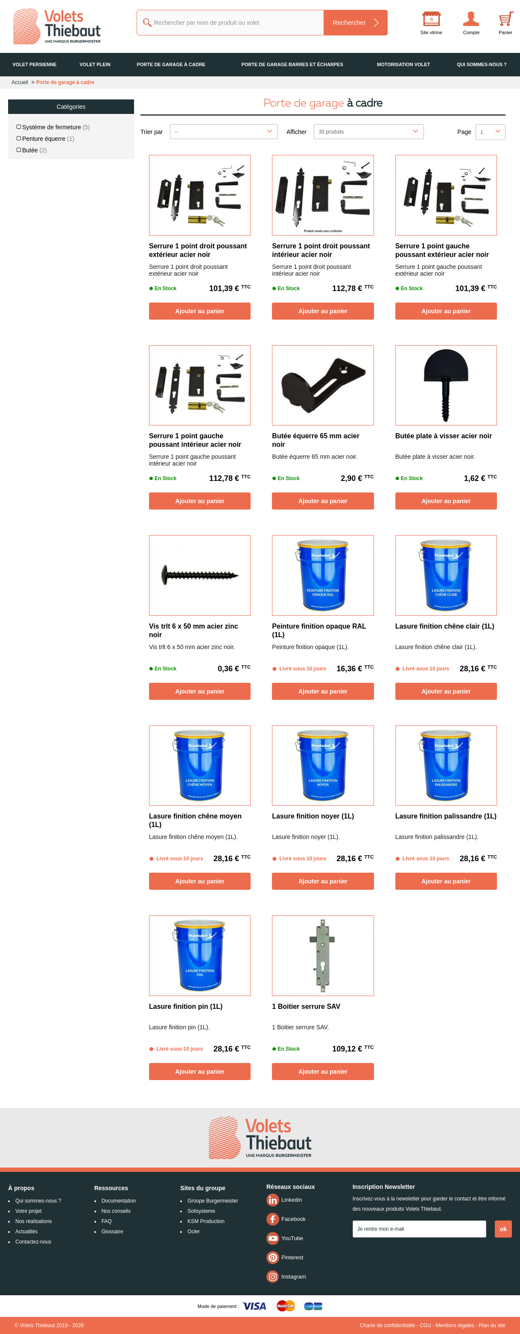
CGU (425, 1325)
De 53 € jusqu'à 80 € (50, 312)
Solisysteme (201, 1211)
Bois (34, 213)
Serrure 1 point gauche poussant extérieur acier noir (442, 250)
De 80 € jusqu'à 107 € (52, 328)
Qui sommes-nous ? (38, 1201)
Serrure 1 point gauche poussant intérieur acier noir (195, 440)
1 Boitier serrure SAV (306, 1006)
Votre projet (28, 1211)
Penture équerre (48, 138)
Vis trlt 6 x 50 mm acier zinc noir (193, 630)
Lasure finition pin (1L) (185, 1006)
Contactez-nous (33, 1242)
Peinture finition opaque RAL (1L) (319, 630)
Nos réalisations (33, 1221)
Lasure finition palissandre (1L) (446, 816)
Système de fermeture (56, 127)
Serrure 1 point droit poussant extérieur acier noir (198, 250)
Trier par (151, 131)
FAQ (107, 1221)
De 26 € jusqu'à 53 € (50, 296)
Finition (36, 161)
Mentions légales (455, 1325)
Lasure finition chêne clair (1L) (444, 626)
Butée (34, 150)
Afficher (296, 131)
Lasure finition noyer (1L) (313, 816)
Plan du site (492, 1325)
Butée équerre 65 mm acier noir (315, 440)
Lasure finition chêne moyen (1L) (195, 820)
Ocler (193, 1232)
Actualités (26, 1232)
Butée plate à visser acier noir (443, 436)
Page (464, 131)
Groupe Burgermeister (212, 1201)
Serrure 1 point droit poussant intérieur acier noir (321, 250)
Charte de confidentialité (387, 1325)
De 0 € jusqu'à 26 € (48, 279)
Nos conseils (116, 1211)
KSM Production (206, 1221)
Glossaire (112, 1232)
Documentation (119, 1201)
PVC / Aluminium (49, 225)
